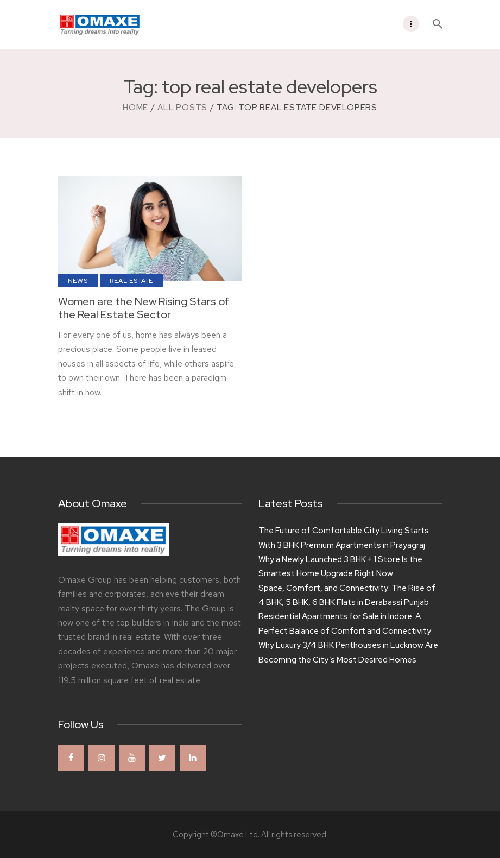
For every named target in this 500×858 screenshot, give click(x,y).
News (78, 280)
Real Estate (131, 280)
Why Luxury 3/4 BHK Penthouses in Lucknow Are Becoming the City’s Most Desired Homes (348, 652)
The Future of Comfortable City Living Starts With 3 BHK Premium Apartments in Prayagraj (343, 537)
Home (135, 107)
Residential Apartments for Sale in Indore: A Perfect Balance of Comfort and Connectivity (344, 623)
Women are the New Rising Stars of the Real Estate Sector (143, 308)
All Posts (182, 107)
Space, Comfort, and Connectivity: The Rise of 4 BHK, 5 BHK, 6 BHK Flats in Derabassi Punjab (346, 595)
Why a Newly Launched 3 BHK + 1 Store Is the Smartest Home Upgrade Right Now (340, 566)
